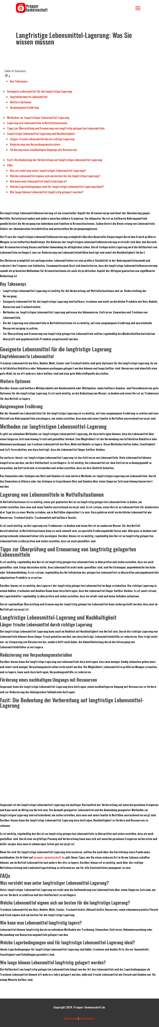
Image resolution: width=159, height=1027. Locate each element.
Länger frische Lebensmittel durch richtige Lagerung (42, 139)
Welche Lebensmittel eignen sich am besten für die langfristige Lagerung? (55, 176)
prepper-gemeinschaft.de (49, 857)
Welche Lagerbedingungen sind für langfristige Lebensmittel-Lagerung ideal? (57, 186)
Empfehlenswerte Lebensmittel (28, 96)
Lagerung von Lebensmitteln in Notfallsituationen (37, 123)
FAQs (10, 165)
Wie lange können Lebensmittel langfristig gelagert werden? (46, 192)
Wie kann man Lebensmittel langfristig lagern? (38, 181)
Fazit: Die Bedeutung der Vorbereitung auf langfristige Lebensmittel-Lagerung (54, 160)
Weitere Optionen (20, 102)
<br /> (79, 754)
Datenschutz (87, 1018)
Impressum (70, 1018)
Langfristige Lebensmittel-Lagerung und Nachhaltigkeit (41, 133)
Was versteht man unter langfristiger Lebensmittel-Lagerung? (48, 170)
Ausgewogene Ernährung (24, 107)
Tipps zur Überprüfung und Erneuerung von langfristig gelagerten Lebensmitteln (56, 128)
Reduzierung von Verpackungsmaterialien (35, 144)
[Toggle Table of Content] (7, 76)
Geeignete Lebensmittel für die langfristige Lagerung (39, 91)
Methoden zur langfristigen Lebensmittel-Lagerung (38, 117)
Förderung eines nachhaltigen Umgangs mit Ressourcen (43, 149)
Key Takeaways (19, 81)
